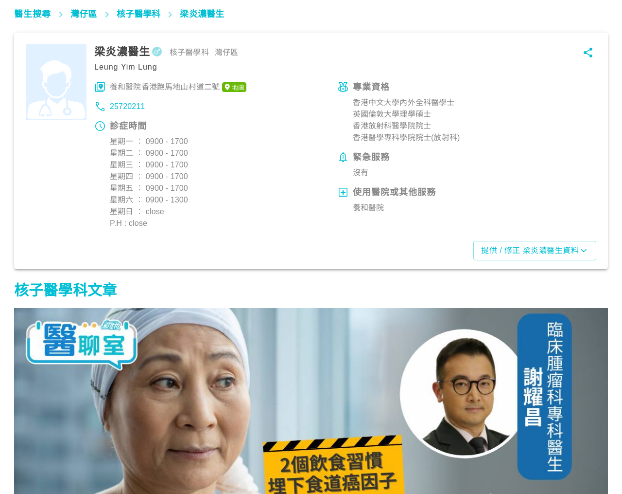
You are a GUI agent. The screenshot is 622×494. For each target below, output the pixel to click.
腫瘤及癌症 (37, 451)
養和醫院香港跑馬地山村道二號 (178, 87)
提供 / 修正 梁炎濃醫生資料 (535, 250)
